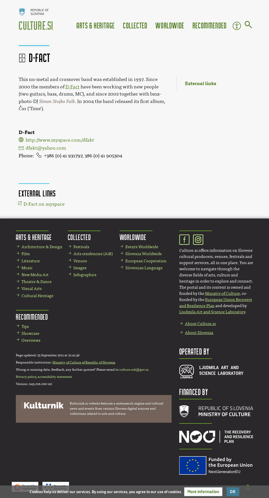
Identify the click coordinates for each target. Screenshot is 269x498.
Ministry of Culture (222, 293)
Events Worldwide (141, 246)
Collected (135, 25)
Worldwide (169, 25)
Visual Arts (31, 288)
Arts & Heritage (95, 25)
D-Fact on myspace (44, 204)
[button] (203, 491)
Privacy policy (26, 377)
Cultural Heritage (37, 295)
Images (79, 267)
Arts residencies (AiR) (93, 253)
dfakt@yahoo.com (46, 148)
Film (25, 253)
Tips (25, 326)
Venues (80, 260)
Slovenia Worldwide (143, 253)
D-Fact (72, 87)
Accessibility (237, 26)
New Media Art (35, 274)
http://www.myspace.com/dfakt (60, 140)
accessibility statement (55, 377)
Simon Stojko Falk (57, 101)
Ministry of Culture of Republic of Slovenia (83, 362)
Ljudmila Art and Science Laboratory (212, 311)
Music (26, 267)
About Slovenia (199, 332)
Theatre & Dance (36, 281)
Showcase (30, 333)
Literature (30, 260)
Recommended (210, 25)
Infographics (84, 274)
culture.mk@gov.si (133, 370)
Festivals (81, 246)
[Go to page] (248, 25)
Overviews (30, 340)
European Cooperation (145, 260)
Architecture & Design (41, 246)
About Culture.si (200, 323)
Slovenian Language (144, 267)
